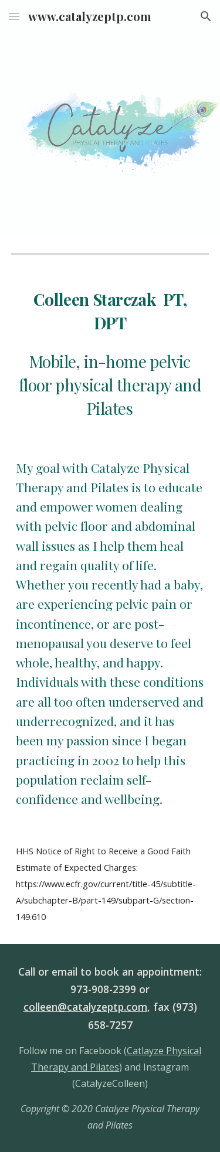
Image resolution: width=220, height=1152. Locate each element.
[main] (110, 354)
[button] (14, 16)
